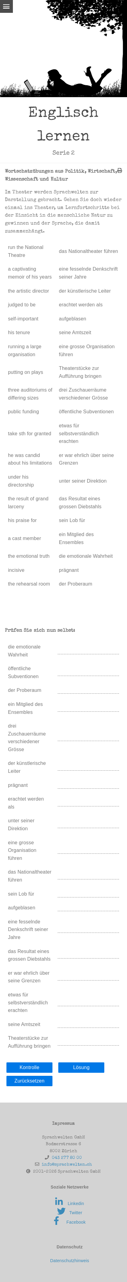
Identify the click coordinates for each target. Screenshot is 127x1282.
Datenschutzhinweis (69, 1260)
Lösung (81, 1067)
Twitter (69, 1212)
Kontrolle (30, 1067)
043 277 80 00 (67, 1158)
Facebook (70, 1222)
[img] (119, 170)
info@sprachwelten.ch (67, 1165)
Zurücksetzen (29, 1080)
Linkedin (69, 1203)
